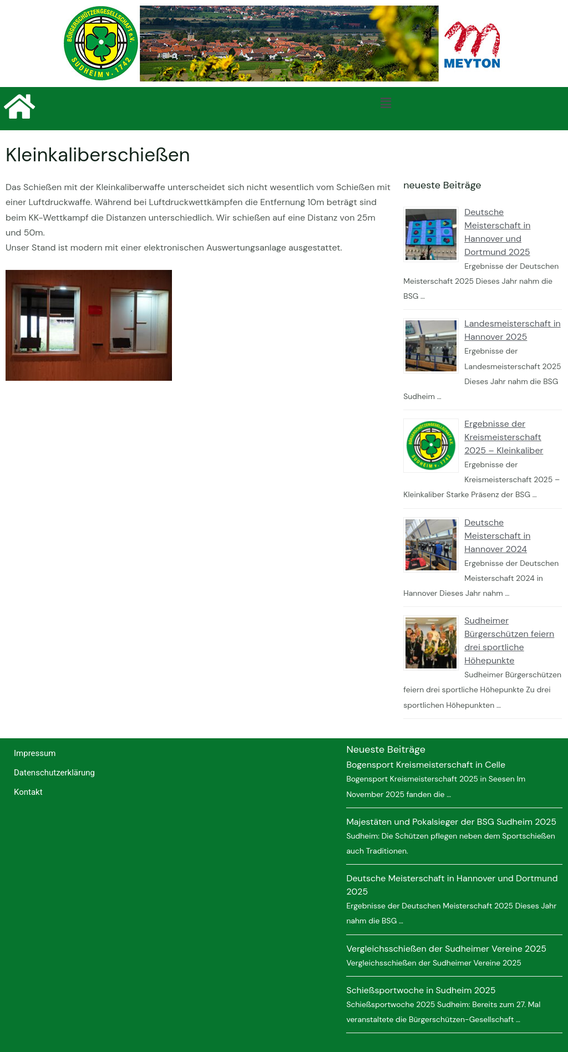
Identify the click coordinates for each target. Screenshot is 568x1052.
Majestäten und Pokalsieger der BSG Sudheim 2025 (451, 822)
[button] (385, 103)
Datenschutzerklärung (54, 773)
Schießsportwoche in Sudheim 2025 (420, 990)
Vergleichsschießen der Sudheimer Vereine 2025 (446, 948)
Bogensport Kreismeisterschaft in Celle (425, 764)
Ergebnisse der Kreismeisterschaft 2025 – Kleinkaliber (503, 437)
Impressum (34, 753)
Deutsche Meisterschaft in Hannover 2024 (497, 536)
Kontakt (28, 792)
